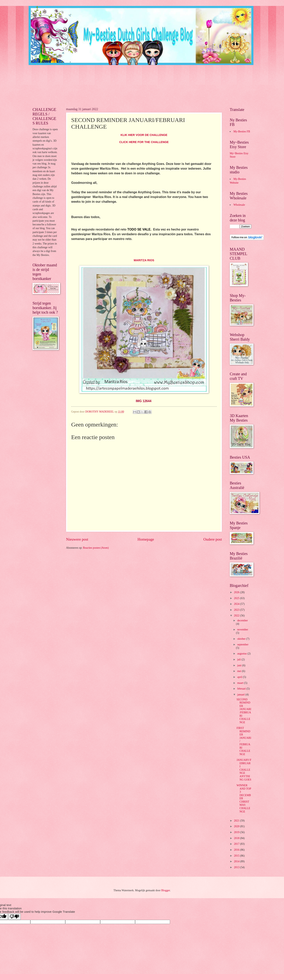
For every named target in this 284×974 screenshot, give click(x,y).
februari (242, 688)
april (240, 677)
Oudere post (212, 539)
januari (241, 694)
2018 (237, 838)
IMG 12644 (143, 401)
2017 (237, 843)
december (242, 620)
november (242, 629)
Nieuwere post (77, 539)
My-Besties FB (242, 131)
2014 (237, 861)
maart (240, 682)
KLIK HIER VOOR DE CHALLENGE (144, 135)
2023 (237, 609)
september (242, 644)
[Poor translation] (14, 916)
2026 (237, 592)
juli (239, 659)
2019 (237, 832)
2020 (237, 826)
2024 (237, 603)
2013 (237, 867)
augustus (242, 653)
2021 (237, 820)
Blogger (165, 890)
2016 (237, 849)
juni (239, 665)
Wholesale (239, 204)
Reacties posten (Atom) (96, 547)
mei (239, 671)
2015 (237, 855)
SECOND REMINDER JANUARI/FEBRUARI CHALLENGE (243, 711)
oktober (241, 638)
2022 (237, 615)
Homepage (145, 539)
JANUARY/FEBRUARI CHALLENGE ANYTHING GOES (243, 769)
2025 (237, 598)
